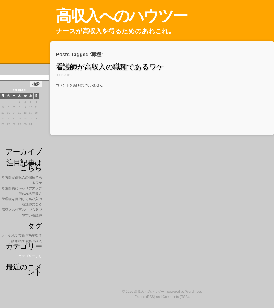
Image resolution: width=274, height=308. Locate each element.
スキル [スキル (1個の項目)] (6, 235)
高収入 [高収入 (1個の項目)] (37, 241)
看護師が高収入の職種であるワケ (110, 67)
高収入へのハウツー (121, 16)
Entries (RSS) (144, 297)
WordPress (193, 291)
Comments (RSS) (175, 297)
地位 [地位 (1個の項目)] (14, 235)
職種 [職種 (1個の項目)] (21, 241)
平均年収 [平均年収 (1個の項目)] (32, 235)
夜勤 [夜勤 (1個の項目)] (21, 235)
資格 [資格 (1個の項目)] (29, 241)
